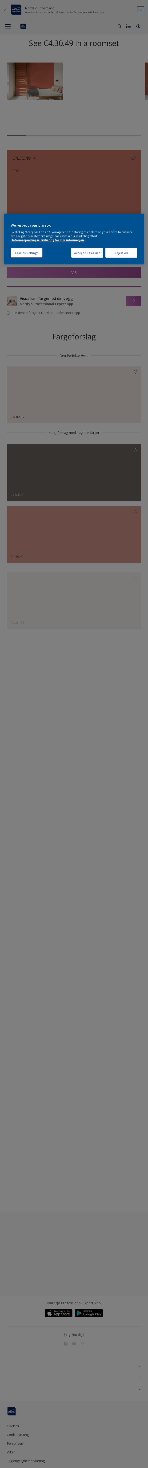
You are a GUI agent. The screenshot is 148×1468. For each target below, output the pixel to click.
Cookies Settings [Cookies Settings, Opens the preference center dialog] (27, 252)
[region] (74, 239)
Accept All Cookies (87, 252)
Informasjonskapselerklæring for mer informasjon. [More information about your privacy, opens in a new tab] (48, 240)
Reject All (121, 252)
